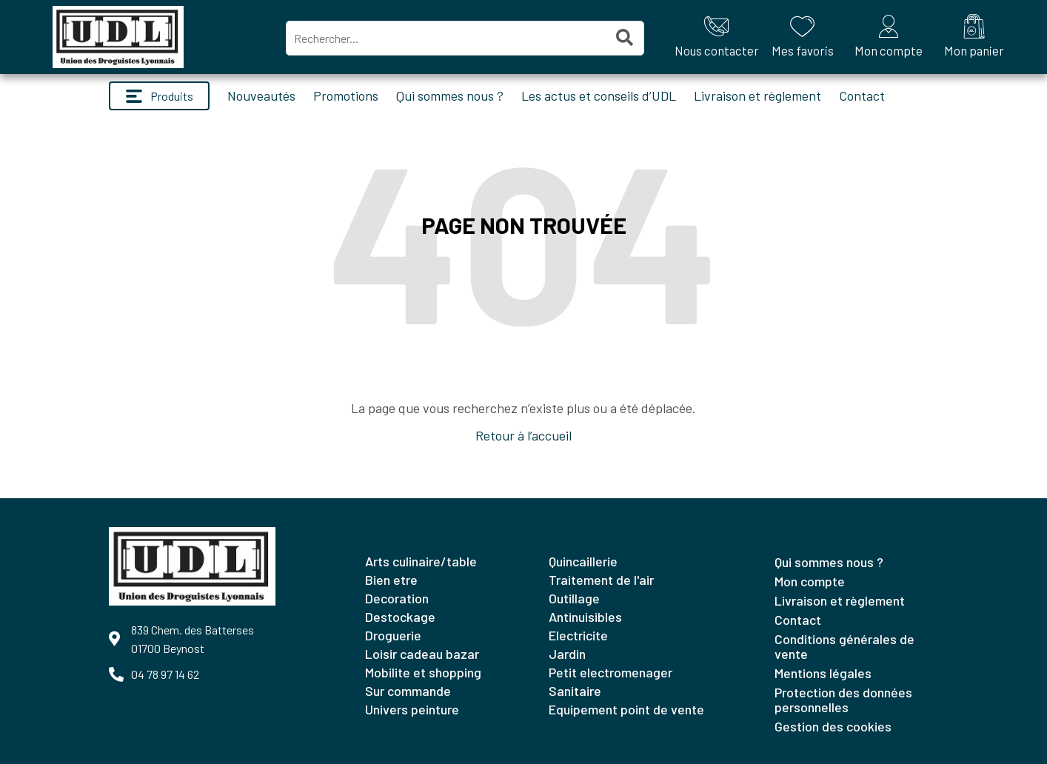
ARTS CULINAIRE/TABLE (421, 561)
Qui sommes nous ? (450, 95)
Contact (862, 95)
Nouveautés (261, 95)
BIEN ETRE (391, 580)
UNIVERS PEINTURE (412, 709)
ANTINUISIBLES (585, 617)
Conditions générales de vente (844, 646)
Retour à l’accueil (523, 435)
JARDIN (567, 654)
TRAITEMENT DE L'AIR (601, 580)
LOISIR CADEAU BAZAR (422, 654)
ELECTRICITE (578, 635)
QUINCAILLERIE (583, 561)
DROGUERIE (393, 635)
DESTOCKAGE (400, 617)
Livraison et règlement (757, 95)
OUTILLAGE (574, 598)
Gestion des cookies (833, 726)
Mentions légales (823, 673)
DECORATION (397, 598)
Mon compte (810, 581)
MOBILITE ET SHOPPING (423, 672)
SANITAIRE (575, 691)
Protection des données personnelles (843, 699)
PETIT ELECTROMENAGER (610, 672)
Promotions (345, 95)
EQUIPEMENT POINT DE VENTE (626, 709)
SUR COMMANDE (408, 691)
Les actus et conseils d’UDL (598, 95)
